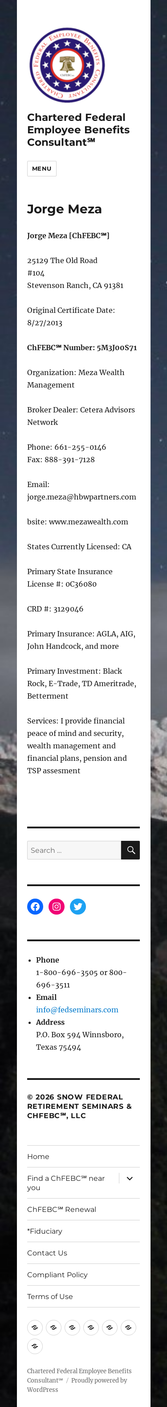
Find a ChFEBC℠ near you (66, 1183)
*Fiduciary (44, 1231)
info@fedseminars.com (77, 1009)
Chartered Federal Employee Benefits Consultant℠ (78, 129)
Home (38, 1156)
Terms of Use (50, 1296)
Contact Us (47, 1253)
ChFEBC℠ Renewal (61, 1209)
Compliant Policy (57, 1275)
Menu (42, 168)
